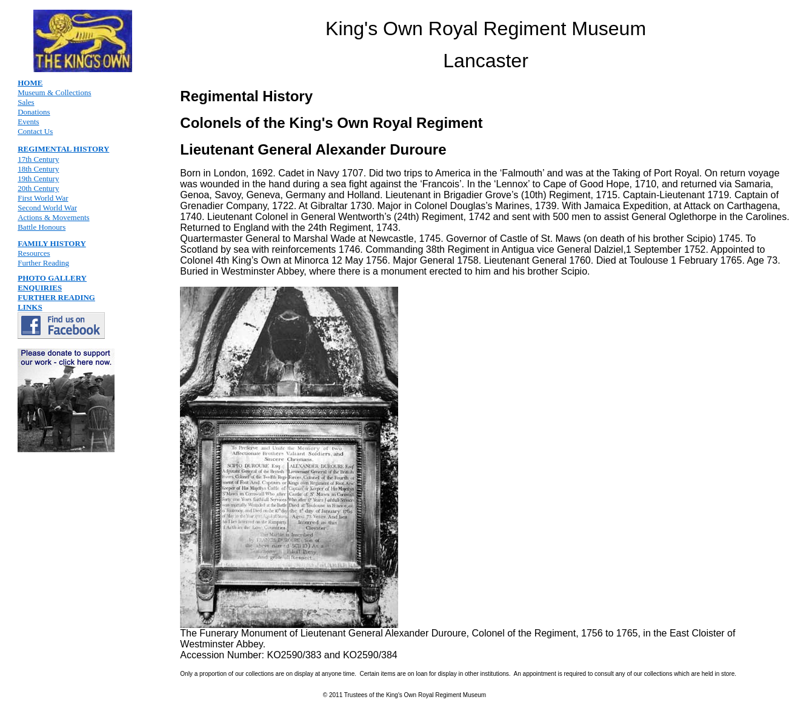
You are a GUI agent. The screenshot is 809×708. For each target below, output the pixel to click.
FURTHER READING (56, 297)
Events (28, 121)
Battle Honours (41, 227)
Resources (34, 253)
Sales (26, 102)
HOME (30, 82)
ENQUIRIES (40, 287)
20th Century (38, 188)
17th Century (38, 159)
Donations (34, 111)
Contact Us (35, 131)
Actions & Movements (53, 217)
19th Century (38, 178)
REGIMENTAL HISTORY (63, 148)
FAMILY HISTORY (52, 243)
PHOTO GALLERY (52, 277)
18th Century (38, 168)
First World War (43, 197)
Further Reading (43, 262)
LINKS (30, 307)
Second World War (47, 207)
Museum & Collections (54, 92)
